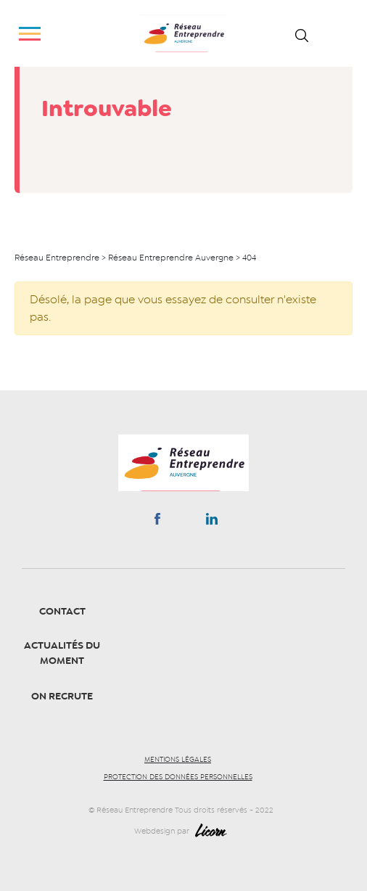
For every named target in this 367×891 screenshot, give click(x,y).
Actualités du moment (62, 653)
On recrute (62, 696)
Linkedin (212, 521)
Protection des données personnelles (178, 777)
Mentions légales (177, 759)
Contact (62, 611)
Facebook (157, 521)
